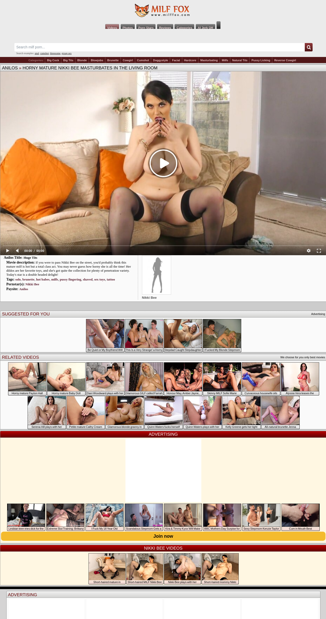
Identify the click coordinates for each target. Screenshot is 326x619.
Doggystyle (160, 60)
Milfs (225, 60)
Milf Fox (163, 10)
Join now (163, 536)
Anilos (10, 68)
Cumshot (143, 60)
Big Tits (68, 60)
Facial (176, 60)
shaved (88, 279)
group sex (67, 53)
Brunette (113, 60)
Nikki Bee (32, 284)
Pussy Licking (260, 60)
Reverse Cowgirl (285, 60)
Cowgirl (128, 60)
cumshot (44, 53)
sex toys (99, 279)
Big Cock (53, 60)
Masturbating (209, 60)
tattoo (111, 279)
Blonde (82, 60)
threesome (55, 53)
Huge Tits (30, 257)
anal (37, 53)
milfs (54, 279)
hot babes (43, 279)
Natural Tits (239, 60)
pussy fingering (70, 279)
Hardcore (190, 60)
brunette (29, 279)
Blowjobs (97, 60)
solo (18, 279)
